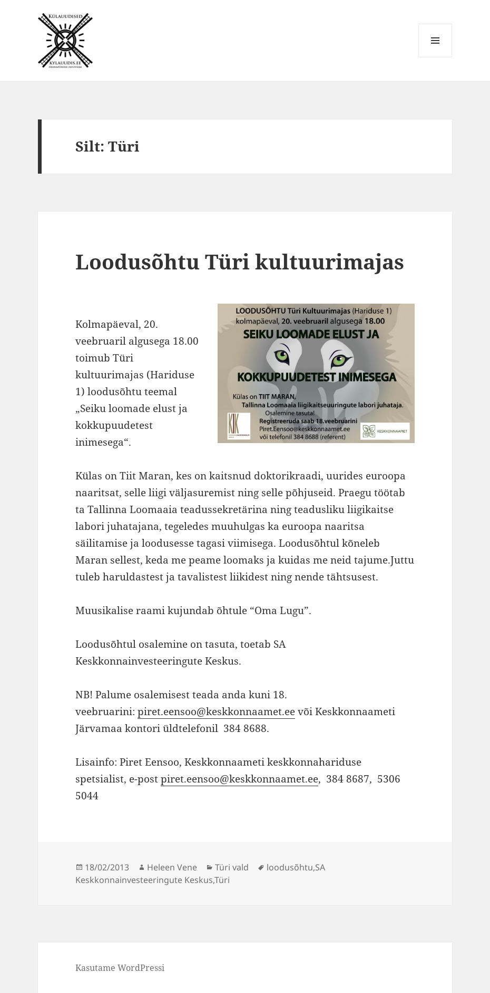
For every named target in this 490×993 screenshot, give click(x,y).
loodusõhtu (290, 867)
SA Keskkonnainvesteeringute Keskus (200, 873)
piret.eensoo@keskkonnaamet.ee (216, 711)
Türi (222, 880)
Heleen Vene (172, 867)
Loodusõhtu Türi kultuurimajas (239, 261)
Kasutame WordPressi (119, 968)
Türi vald (232, 867)
